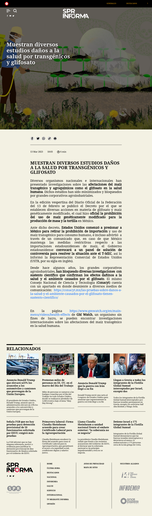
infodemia (52, 481)
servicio (51, 490)
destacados (53, 472)
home (50, 463)
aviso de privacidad (94, 464)
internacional (54, 495)
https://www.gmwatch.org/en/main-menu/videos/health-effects (76, 313)
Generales (116, 3)
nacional (52, 477)
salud (50, 486)
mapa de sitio (91, 467)
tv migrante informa (58, 499)
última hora (53, 468)
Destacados (136, 3)
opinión (51, 504)
